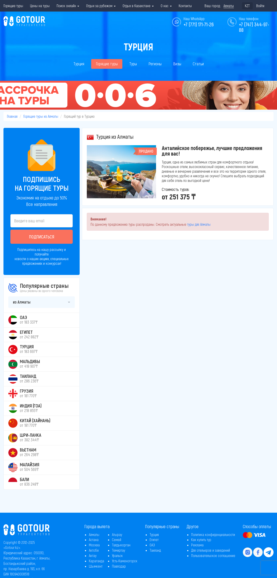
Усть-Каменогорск (124, 561)
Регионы (155, 63)
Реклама (197, 545)
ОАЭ (152, 545)
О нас (166, 5)
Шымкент (95, 566)
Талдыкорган (121, 545)
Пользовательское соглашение (213, 555)
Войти (260, 5)
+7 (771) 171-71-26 (199, 24)
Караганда (96, 561)
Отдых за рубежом (101, 5)
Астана (94, 539)
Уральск (117, 555)
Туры (133, 63)
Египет (154, 539)
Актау (92, 555)
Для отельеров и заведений (210, 550)
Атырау (117, 534)
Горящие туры (13, 5)
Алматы (94, 534)
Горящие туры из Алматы (40, 116)
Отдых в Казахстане (138, 5)
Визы (177, 63)
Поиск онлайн (68, 5)
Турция (78, 63)
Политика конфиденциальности (213, 534)
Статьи (198, 63)
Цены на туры (40, 5)
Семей (116, 539)
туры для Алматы (199, 224)
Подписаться (41, 236)
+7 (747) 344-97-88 (254, 27)
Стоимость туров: (176, 189)
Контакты (185, 5)
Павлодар (119, 566)
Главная (12, 116)
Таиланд (155, 550)
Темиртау (118, 550)
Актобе (94, 550)
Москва (94, 545)
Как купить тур (201, 539)
